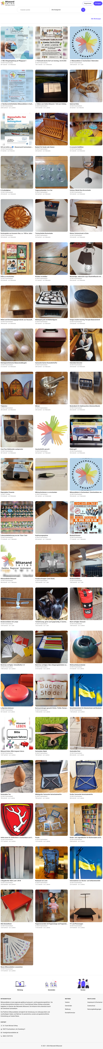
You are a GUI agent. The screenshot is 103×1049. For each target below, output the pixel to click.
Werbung (67, 1009)
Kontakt (3, 1022)
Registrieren (87, 3)
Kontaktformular (70, 1012)
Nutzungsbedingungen (94, 1009)
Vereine (67, 1002)
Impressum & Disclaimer (94, 1002)
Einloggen (98, 3)
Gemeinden (68, 1006)
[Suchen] (83, 10)
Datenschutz (91, 1006)
